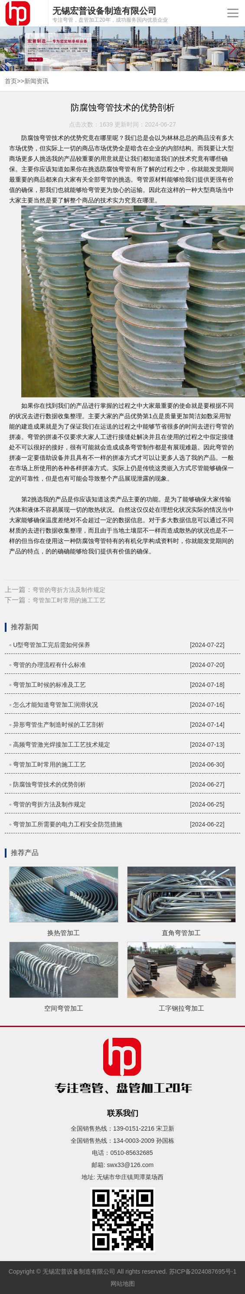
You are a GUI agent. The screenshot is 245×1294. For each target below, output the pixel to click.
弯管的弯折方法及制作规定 (69, 589)
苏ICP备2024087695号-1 (203, 1271)
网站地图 (123, 1283)
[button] (232, 48)
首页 (11, 81)
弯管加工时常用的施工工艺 (69, 600)
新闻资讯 (36, 81)
